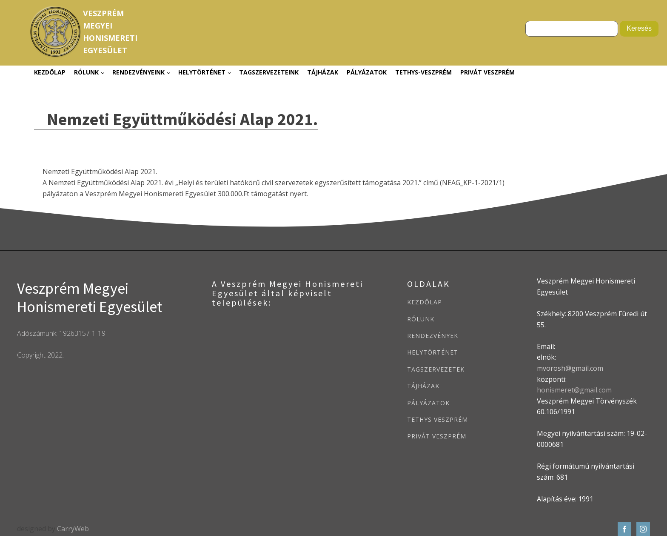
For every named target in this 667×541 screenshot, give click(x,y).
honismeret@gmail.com (574, 390)
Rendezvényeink (138, 72)
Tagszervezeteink (269, 72)
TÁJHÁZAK (423, 386)
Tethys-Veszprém (423, 72)
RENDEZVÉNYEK (432, 335)
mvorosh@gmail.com (570, 368)
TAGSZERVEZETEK (436, 369)
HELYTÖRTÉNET (432, 352)
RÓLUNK (420, 319)
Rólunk (86, 72)
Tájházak (322, 72)
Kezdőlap (50, 72)
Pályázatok (367, 72)
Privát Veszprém (487, 72)
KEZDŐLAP (424, 302)
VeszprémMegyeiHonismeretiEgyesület (110, 31)
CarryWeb (73, 528)
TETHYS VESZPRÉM (437, 419)
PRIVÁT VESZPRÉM (436, 436)
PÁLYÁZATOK (428, 403)
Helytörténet (201, 72)
